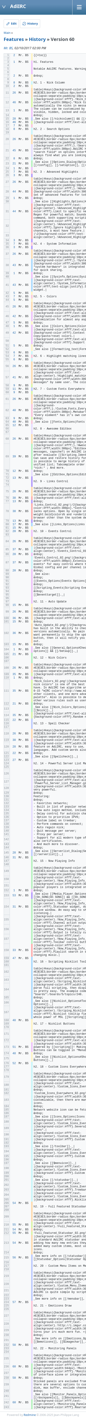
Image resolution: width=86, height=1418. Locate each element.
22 (14, 720)
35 (14, 674)
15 (14, 528)
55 (14, 1224)
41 (14, 377)
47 (14, 958)
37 (14, 549)
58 (14, 1345)
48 (14, 1020)
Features (14, 39)
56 (14, 1257)
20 (14, 531)
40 (14, 410)
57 (14, 1302)
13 (14, 478)
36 (14, 618)
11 (14, 389)
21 (14, 163)
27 (14, 760)
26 (14, 93)
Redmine (30, 1415)
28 (14, 118)
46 (14, 102)
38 (14, 498)
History (37, 39)
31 (14, 857)
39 (14, 456)
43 (14, 265)
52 (14, 1063)
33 (14, 950)
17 (14, 524)
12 (14, 425)
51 (14, 1047)
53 (14, 895)
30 (14, 740)
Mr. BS (8, 48)
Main (7, 33)
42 (14, 316)
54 (14, 1203)
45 (14, 150)
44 (14, 191)
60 (14, 1366)
